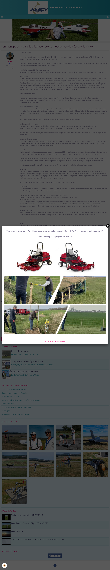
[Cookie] (4, 565)
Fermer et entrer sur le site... (55, 341)
